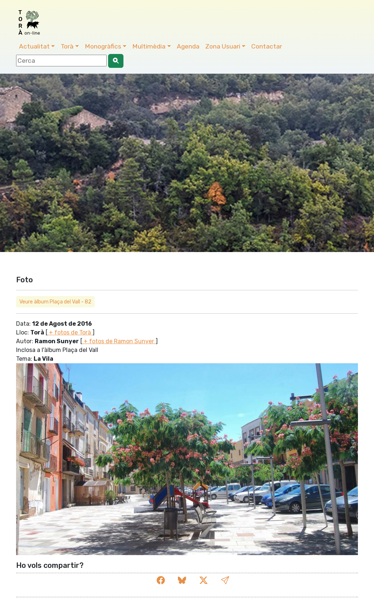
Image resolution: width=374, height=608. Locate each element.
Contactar (266, 46)
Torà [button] (67, 46)
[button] (225, 580)
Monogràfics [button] (103, 46)
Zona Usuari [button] (222, 46)
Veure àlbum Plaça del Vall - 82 (55, 302)
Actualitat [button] (34, 46)
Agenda (188, 46)
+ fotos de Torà (69, 332)
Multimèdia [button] (148, 46)
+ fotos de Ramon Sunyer (119, 341)
